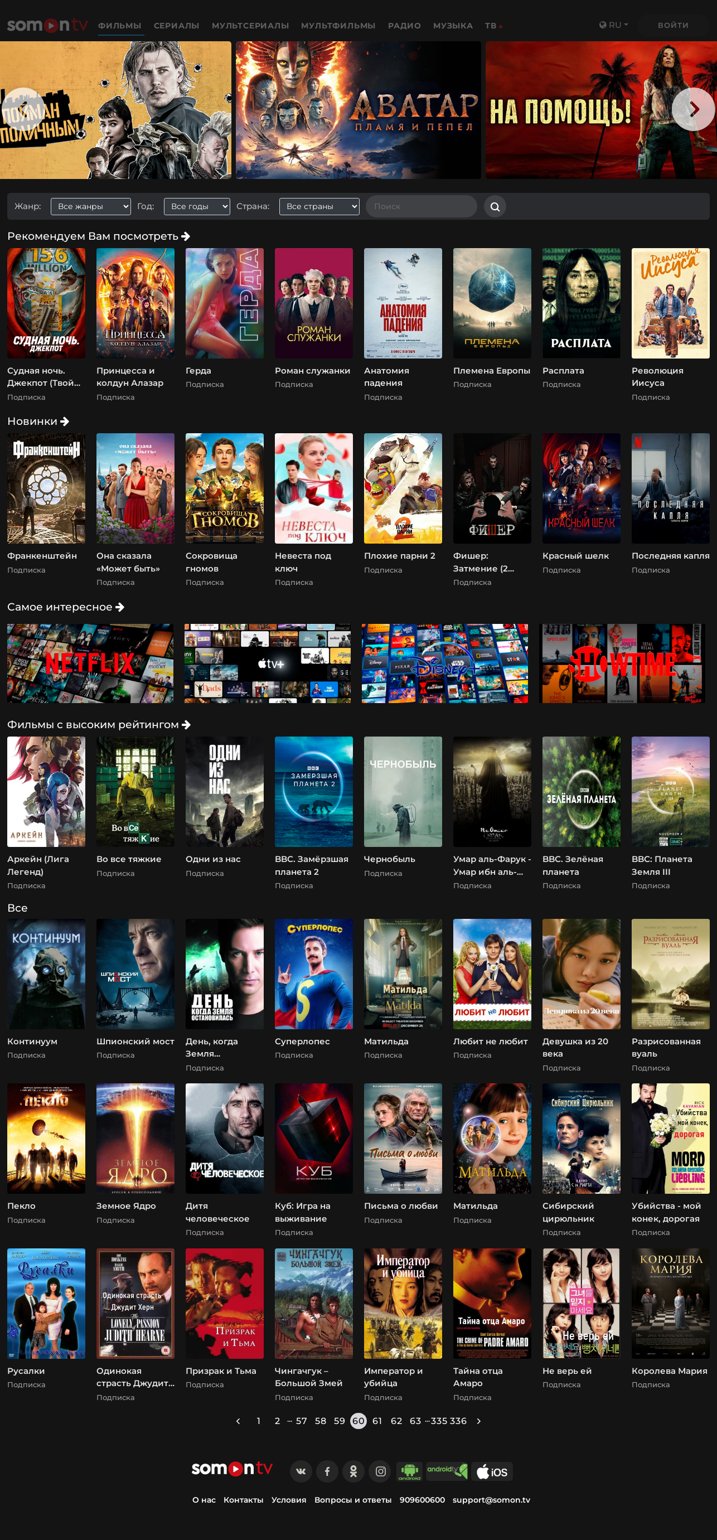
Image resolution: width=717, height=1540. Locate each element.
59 (340, 1421)
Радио (405, 25)
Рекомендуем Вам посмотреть (98, 236)
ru (610, 25)
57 (302, 1421)
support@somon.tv (491, 1500)
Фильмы (121, 25)
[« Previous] (238, 1421)
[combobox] (95, 206)
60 (358, 1421)
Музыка (453, 25)
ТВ (491, 25)
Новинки (38, 421)
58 (321, 1421)
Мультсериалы (252, 25)
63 (416, 1421)
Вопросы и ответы (353, 1500)
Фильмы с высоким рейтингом (99, 724)
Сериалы (178, 25)
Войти (673, 25)
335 (439, 1421)
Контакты (244, 1500)
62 (397, 1421)
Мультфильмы (340, 25)
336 (458, 1421)
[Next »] (479, 1421)
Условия (289, 1500)
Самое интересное (65, 606)
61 (377, 1421)
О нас (204, 1500)
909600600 (422, 1500)
